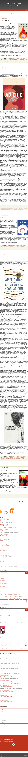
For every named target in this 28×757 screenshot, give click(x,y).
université (22, 247)
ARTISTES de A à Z (3, 581)
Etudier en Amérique (7, 257)
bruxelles (20, 596)
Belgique (3, 713)
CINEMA (1, 585)
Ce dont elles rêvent (7, 70)
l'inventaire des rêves (15, 59)
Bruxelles (3, 715)
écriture (2, 61)
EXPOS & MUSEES (3, 583)
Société (24, 58)
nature (2, 594)
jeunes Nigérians (21, 399)
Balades (3, 711)
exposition (15, 594)
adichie (3, 59)
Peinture (3, 726)
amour (21, 60)
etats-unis (5, 60)
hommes (12, 61)
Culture (13, 58)
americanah (7, 246)
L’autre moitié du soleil (16, 491)
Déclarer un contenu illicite (10, 752)
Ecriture (15, 596)
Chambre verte (3, 560)
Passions (21, 58)
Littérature (17, 58)
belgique (10, 596)
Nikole (1, 671)
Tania (1, 657)
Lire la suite (23, 622)
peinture (17, 598)
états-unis (25, 598)
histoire (12, 600)
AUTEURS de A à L (3, 578)
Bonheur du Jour (3, 666)
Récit (6, 594)
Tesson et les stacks (4, 525)
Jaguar (1, 540)
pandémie (15, 61)
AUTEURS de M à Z (3, 580)
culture (7, 600)
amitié (24, 60)
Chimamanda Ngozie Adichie (13, 261)
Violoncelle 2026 (3, 550)
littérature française (4, 598)
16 (25, 645)
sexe (26, 60)
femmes (8, 60)
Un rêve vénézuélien (4, 545)
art (21, 598)
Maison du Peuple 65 (4, 555)
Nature (3, 722)
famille (16, 600)
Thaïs (1, 686)
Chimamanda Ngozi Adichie (8, 74)
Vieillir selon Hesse (8, 696)
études (23, 246)
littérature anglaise (4, 596)
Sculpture (2, 600)
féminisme (8, 61)
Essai (19, 594)
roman (25, 600)
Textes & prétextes (14, 4)
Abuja (24, 150)
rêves (13, 60)
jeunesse (6, 247)
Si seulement (4, 21)
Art (2, 709)
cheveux (10, 408)
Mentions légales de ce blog (17, 752)
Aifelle (1, 691)
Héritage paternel (3, 535)
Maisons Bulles (3, 565)
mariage (18, 60)
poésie (20, 600)
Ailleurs (2, 217)
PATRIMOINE (2, 586)
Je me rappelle (3, 520)
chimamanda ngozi (8, 59)
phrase (12, 112)
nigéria (2, 60)
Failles (1, 530)
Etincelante (4, 468)
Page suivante (25, 501)
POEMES (1, 588)
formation (2, 247)
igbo (1, 142)
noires (11, 60)
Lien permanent (4, 58)
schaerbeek (12, 598)
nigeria (16, 247)
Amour (9, 594)
